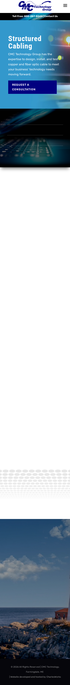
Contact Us (51, 16)
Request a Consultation (24, 87)
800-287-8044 (33, 16)
